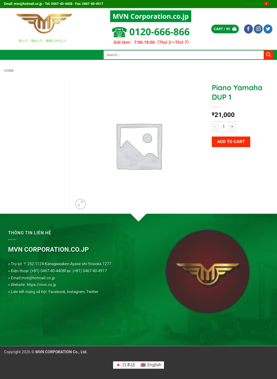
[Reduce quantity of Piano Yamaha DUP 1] (215, 126)
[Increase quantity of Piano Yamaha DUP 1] (232, 126)
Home (9, 71)
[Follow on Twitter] (267, 29)
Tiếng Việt (258, 4)
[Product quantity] (223, 126)
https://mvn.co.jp (41, 285)
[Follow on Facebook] (248, 29)
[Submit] (268, 55)
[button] (225, 29)
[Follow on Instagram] (258, 29)
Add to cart (231, 141)
